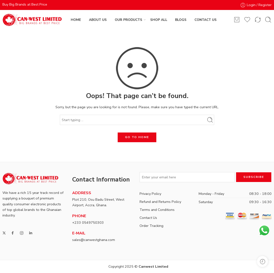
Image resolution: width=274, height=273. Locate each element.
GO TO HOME (137, 137)
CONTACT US (205, 19)
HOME (76, 19)
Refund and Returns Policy (160, 201)
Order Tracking (151, 225)
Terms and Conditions (157, 209)
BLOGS (180, 19)
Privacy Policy (150, 193)
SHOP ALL (158, 19)
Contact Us (148, 217)
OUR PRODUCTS (128, 19)
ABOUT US (98, 19)
